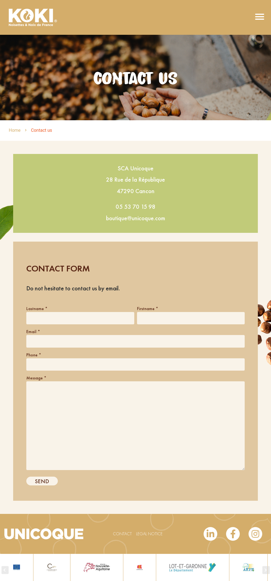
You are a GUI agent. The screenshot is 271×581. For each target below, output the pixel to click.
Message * (36, 378)
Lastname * (36, 308)
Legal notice (149, 534)
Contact (122, 534)
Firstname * (147, 308)
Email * (33, 331)
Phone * (33, 355)
